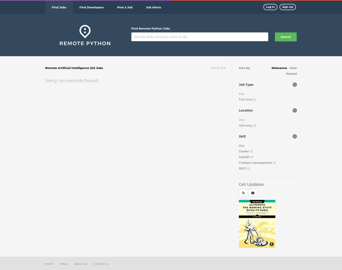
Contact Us (101, 263)
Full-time (246, 99)
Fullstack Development (256, 162)
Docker (244, 151)
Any (241, 145)
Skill (242, 136)
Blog (64, 263)
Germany (246, 125)
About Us (80, 263)
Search (286, 37)
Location (246, 110)
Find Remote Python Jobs (150, 28)
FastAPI (245, 157)
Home (49, 263)
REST (243, 168)
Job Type (246, 85)
